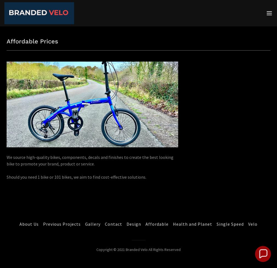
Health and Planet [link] (192, 224)
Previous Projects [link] (62, 224)
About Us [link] (29, 224)
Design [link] (134, 224)
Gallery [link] (92, 224)
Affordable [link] (157, 224)
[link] (39, 13)
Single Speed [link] (230, 224)
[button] (269, 13)
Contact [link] (113, 224)
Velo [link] (253, 224)
